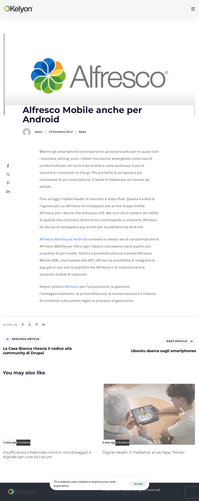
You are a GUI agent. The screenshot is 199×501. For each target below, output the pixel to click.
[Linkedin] (12, 192)
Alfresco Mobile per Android (63, 239)
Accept (138, 483)
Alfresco (71, 287)
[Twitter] (12, 174)
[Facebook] (12, 166)
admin (38, 131)
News (82, 131)
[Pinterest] (12, 183)
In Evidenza (23, 442)
